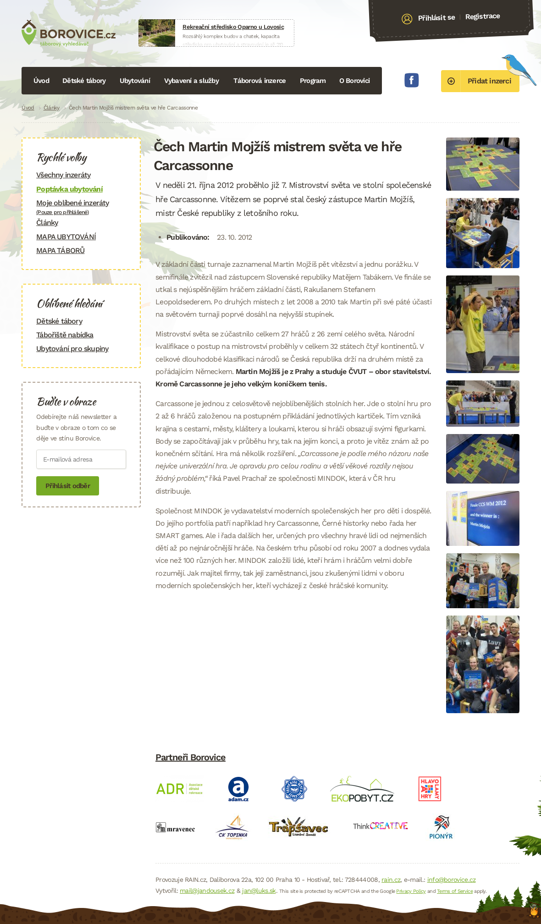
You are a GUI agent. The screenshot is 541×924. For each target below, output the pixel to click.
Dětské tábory (83, 81)
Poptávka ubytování (69, 189)
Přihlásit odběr (67, 486)
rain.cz (390, 879)
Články (52, 107)
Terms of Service (455, 891)
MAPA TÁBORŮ (60, 250)
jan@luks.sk (259, 890)
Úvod (41, 81)
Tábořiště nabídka (64, 334)
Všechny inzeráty (63, 174)
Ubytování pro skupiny (72, 348)
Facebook (411, 80)
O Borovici (354, 81)
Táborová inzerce (259, 81)
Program (313, 81)
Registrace (482, 16)
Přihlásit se (436, 18)
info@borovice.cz (451, 879)
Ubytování (135, 81)
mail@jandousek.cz (207, 890)
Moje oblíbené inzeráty (81, 206)
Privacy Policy (410, 891)
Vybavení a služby (191, 81)
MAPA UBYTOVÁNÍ (66, 236)
